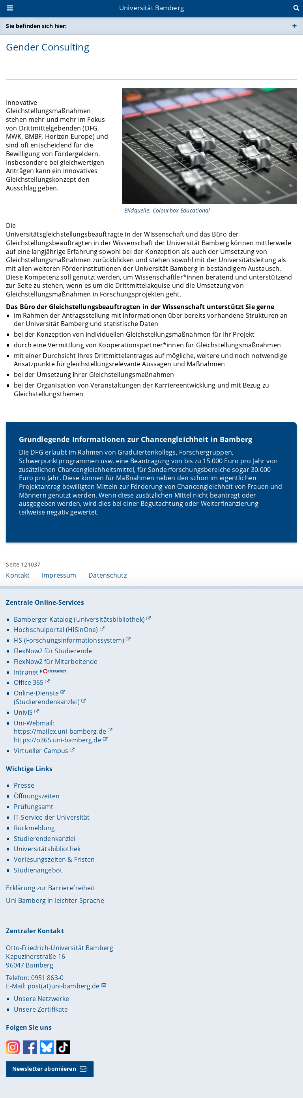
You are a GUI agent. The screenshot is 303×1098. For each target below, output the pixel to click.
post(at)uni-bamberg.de (64, 986)
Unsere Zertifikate (41, 1009)
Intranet (26, 672)
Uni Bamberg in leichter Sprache (55, 900)
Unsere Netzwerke (41, 998)
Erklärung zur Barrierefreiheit (50, 888)
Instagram (13, 1047)
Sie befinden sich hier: (36, 26)
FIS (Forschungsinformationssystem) (69, 640)
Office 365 (28, 682)
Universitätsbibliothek (47, 848)
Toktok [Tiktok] (63, 1047)
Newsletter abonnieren (44, 1068)
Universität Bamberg (151, 7)
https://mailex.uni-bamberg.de (60, 731)
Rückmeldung (34, 828)
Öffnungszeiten (37, 796)
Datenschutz (107, 575)
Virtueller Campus (41, 750)
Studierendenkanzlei (45, 838)
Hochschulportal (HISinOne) (56, 629)
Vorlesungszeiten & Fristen (54, 859)
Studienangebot (38, 870)
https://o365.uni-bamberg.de (57, 740)
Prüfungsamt (34, 806)
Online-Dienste (36, 693)
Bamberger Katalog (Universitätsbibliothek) (79, 619)
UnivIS (23, 712)
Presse (24, 785)
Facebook (30, 1047)
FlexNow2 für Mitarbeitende (56, 661)
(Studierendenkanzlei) (47, 701)
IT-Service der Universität (52, 817)
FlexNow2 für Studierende (53, 651)
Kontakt (18, 575)
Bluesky (47, 1047)
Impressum (59, 575)
